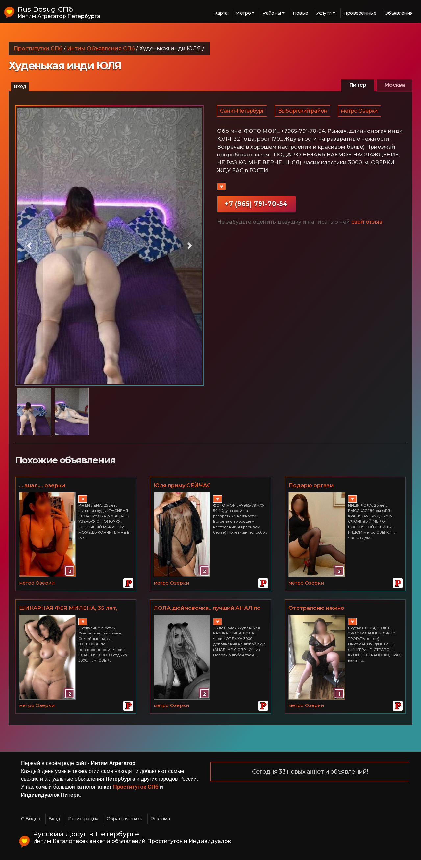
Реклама (160, 819)
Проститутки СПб (38, 48)
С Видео (30, 819)
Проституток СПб (136, 787)
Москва (394, 85)
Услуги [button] (323, 13)
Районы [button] (271, 13)
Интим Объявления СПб (101, 48)
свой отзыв (366, 225)
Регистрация (83, 819)
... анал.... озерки (42, 485)
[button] (29, 245)
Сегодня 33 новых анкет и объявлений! (310, 772)
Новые (300, 13)
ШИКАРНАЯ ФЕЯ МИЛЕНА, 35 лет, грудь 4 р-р (68, 608)
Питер (357, 85)
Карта (221, 13)
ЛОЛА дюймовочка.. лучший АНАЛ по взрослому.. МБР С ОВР (207, 608)
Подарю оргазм (311, 485)
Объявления (398, 13)
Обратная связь (124, 819)
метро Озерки (361, 112)
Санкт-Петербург (242, 112)
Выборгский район (303, 112)
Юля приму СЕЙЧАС (182, 485)
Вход (20, 86)
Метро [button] (243, 13)
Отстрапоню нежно (316, 608)
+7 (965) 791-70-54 (256, 206)
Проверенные (359, 13)
